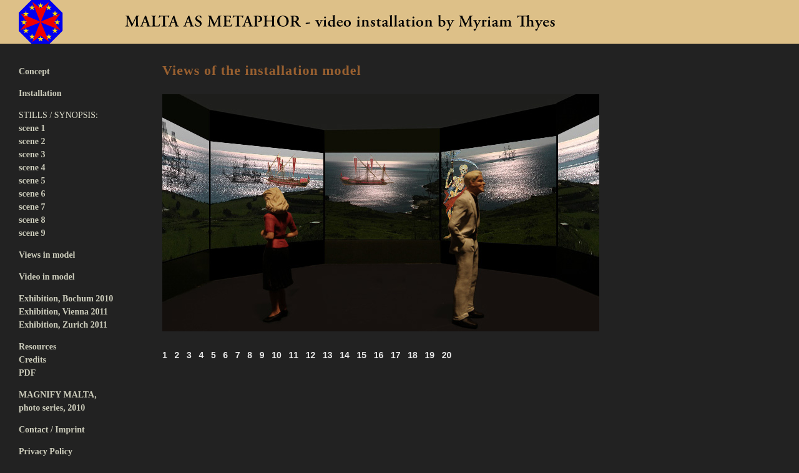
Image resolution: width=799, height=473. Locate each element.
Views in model (47, 255)
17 (396, 355)
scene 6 (32, 193)
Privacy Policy (45, 451)
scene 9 (32, 233)
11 (293, 355)
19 (429, 355)
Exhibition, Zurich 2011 (63, 324)
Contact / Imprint (52, 429)
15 (361, 355)
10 (277, 355)
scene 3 (32, 154)
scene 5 (32, 180)
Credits (32, 359)
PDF (27, 373)
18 (413, 355)
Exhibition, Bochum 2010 (66, 298)
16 (379, 355)
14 (345, 355)
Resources (37, 346)
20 (447, 355)
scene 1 (32, 128)
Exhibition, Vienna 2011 (63, 311)
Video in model (47, 276)
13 (328, 355)
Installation (40, 93)
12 (311, 355)
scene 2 (32, 141)
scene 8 (32, 220)
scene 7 (32, 207)
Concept (34, 71)
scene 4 (32, 167)
